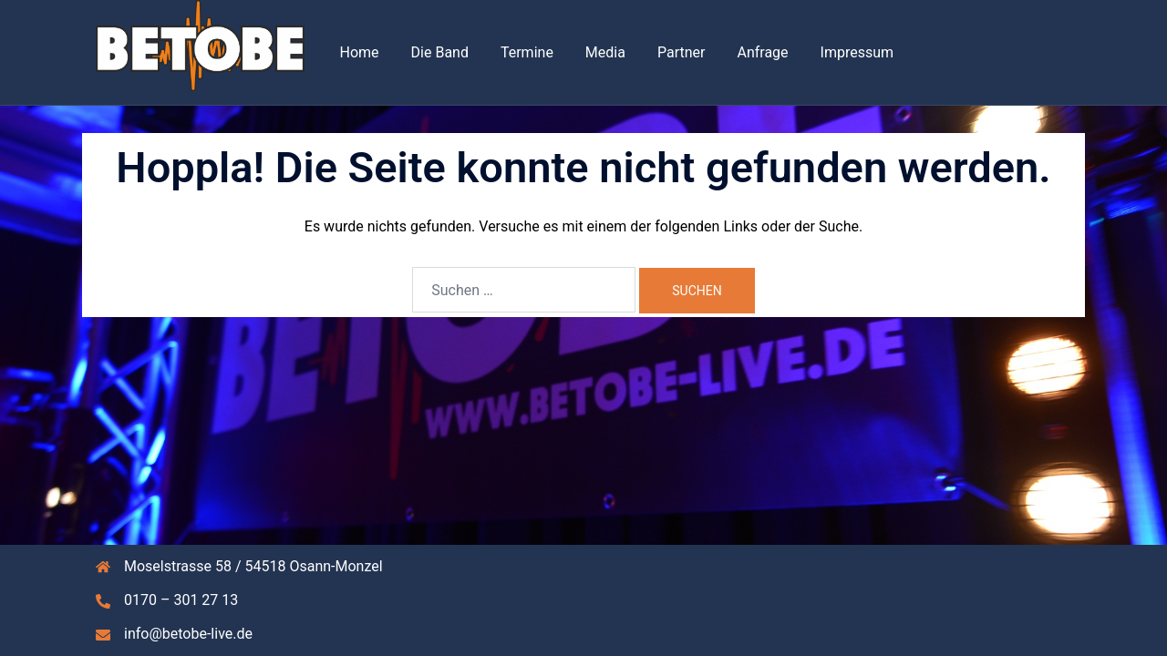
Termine (527, 52)
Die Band (440, 52)
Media (605, 52)
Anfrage (762, 52)
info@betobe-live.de (188, 633)
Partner (681, 52)
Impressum (857, 52)
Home (359, 52)
